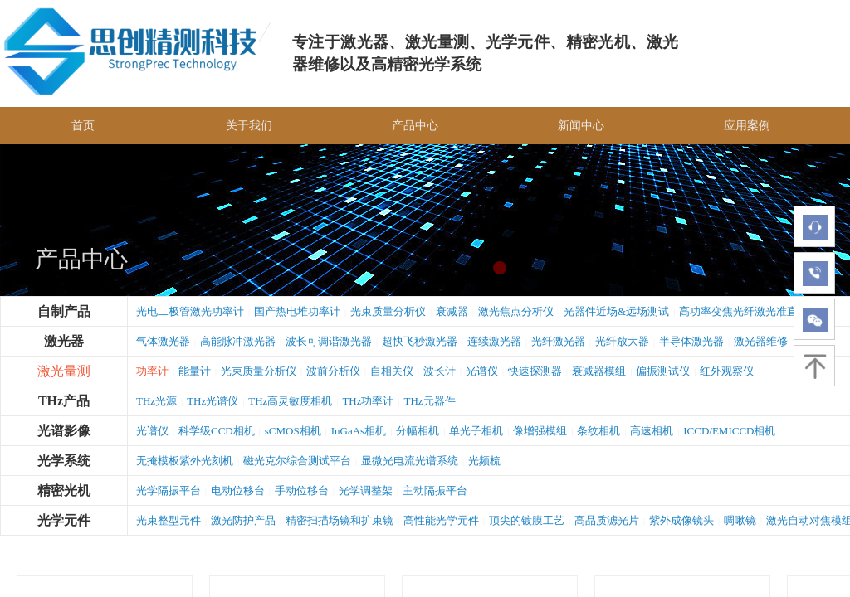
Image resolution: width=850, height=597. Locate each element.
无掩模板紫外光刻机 (184, 460)
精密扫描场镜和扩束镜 (339, 520)
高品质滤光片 (606, 520)
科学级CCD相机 (216, 431)
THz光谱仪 (212, 401)
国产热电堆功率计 (297, 311)
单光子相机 (476, 431)
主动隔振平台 (435, 490)
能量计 (194, 371)
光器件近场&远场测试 (616, 311)
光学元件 (63, 520)
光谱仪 (482, 371)
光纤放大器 (622, 341)
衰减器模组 (599, 371)
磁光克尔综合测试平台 (297, 460)
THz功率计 (367, 401)
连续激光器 (494, 341)
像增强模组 (540, 431)
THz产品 (64, 401)
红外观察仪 (727, 371)
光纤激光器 (558, 341)
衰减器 (452, 311)
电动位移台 (238, 490)
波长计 (439, 371)
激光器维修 (761, 341)
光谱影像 (63, 431)
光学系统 (63, 461)
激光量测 (63, 371)
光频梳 (484, 460)
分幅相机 (417, 431)
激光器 (64, 341)
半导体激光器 (691, 341)
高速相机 (651, 431)
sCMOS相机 (293, 431)
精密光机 (63, 490)
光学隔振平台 (168, 490)
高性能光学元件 (441, 520)
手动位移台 (302, 490)
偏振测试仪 (663, 371)
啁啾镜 (740, 520)
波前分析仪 (333, 371)
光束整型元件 (168, 520)
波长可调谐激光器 (329, 341)
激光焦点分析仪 (516, 311)
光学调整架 (366, 490)
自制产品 (63, 311)
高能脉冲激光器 (238, 341)
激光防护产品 (243, 520)
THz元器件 (430, 401)
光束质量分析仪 (388, 311)
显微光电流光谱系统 (409, 460)
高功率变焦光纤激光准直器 (743, 311)
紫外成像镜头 (681, 520)
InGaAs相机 (358, 431)
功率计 (152, 371)
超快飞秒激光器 (419, 341)
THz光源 (156, 401)
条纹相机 (598, 431)
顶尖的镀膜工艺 (526, 520)
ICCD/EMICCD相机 (729, 431)
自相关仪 (391, 371)
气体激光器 (163, 341)
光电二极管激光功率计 (190, 311)
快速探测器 (535, 371)
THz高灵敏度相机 (290, 401)
